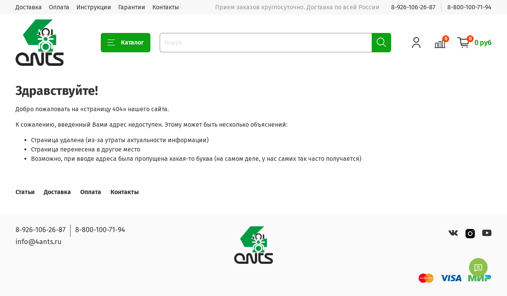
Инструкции (93, 7)
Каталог (125, 42)
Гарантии (131, 7)
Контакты (165, 7)
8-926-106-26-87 (413, 7)
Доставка (29, 7)
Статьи (25, 192)
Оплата (59, 7)
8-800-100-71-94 (469, 7)
